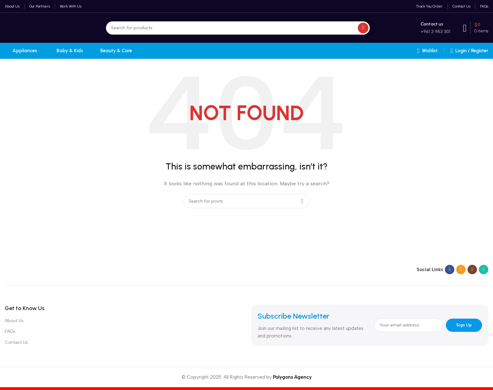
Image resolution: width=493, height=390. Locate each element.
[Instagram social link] (472, 269)
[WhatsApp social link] (483, 269)
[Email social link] (461, 269)
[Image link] (44, 269)
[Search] (238, 28)
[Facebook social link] (449, 269)
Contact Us (16, 342)
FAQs (10, 331)
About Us (14, 320)
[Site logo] (36, 27)
